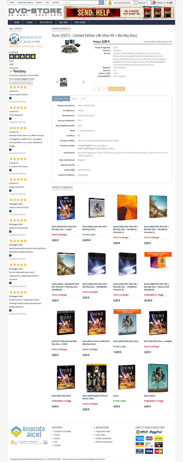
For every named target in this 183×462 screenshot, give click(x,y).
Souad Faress (148, 64)
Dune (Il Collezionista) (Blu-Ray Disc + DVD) (64, 342)
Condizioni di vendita (62, 431)
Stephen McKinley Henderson (146, 56)
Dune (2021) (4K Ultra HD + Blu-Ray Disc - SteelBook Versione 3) (125, 287)
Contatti (57, 445)
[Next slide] (83, 82)
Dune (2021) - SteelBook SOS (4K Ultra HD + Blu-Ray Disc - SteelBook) (65, 287)
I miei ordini (100, 435)
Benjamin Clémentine (133, 64)
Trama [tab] (74, 98)
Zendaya (140, 62)
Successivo (26, 82)
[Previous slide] (57, 82)
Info (55, 442)
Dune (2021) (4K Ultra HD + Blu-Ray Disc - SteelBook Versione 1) (125, 229)
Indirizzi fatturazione (104, 442)
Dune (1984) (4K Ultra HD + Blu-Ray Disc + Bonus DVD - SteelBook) (157, 287)
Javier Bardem (124, 59)
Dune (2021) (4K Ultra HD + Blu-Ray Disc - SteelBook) (95, 285)
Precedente (15, 82)
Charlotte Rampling (152, 62)
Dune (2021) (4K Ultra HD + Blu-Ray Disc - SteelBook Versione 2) (156, 229)
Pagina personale (103, 431)
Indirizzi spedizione (104, 438)
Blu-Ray (63, 22)
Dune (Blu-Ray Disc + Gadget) (158, 341)
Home (16, 22)
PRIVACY (39, 3)
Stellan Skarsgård (127, 56)
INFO (47, 3)
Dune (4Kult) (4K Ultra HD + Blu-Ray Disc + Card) (64, 228)
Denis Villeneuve (119, 67)
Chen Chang (156, 59)
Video (29, 22)
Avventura (117, 50)
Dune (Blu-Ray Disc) (61, 396)
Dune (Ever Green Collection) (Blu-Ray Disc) (96, 342)
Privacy (57, 435)
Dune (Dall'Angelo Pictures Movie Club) (95, 397)
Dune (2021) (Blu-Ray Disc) (125, 341)
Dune (115, 396)
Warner (80, 110)
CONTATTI (56, 3)
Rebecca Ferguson (137, 53)
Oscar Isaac (150, 53)
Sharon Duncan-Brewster (141, 59)
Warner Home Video (86, 115)
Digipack (81, 160)
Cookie (57, 438)
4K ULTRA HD (46, 22)
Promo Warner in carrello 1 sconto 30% (127, 311)
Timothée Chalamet (121, 53)
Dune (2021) (149, 396)
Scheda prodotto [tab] (61, 98)
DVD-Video (80, 22)
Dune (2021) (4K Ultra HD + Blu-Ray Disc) (95, 228)
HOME (12, 3)
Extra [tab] (83, 98)
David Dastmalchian (128, 62)
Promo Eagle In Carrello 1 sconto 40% (158, 254)
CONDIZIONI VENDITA (25, 3)
